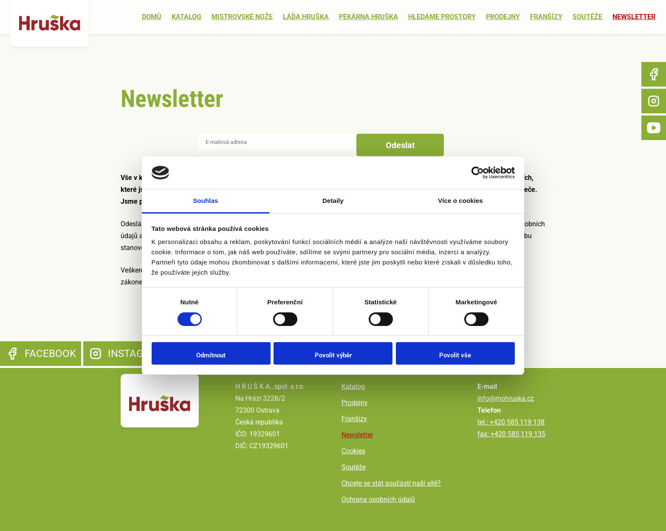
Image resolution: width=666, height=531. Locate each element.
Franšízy (546, 17)
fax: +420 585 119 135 (511, 434)
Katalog (186, 17)
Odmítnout (211, 355)
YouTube (653, 128)
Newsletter (633, 17)
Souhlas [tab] (205, 200)
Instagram (653, 101)
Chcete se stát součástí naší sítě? (391, 483)
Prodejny (503, 17)
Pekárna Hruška (368, 17)
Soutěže (587, 17)
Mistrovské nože (242, 17)
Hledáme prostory (442, 17)
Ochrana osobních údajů (378, 499)
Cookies (354, 451)
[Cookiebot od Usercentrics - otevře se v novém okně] (477, 172)
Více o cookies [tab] (460, 200)
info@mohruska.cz (505, 398)
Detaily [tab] (333, 200)
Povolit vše (455, 355)
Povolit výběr (333, 355)
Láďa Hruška (306, 17)
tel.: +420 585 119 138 (511, 422)
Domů (151, 17)
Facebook (653, 74)
